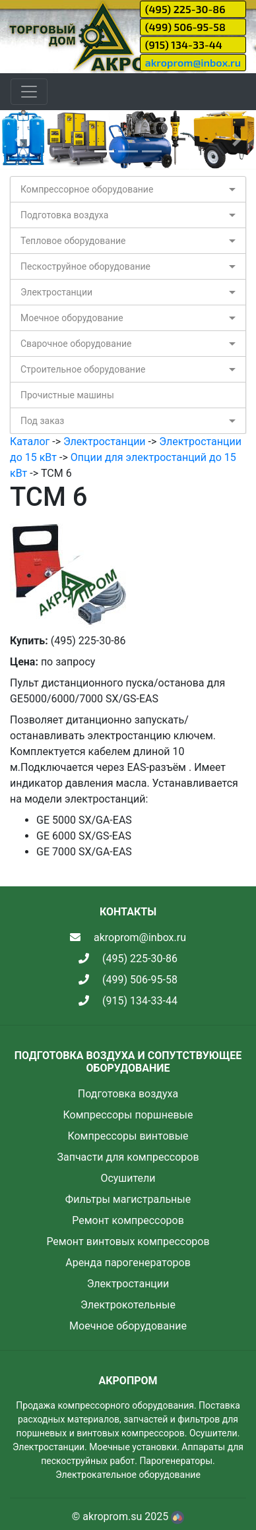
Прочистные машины (67, 395)
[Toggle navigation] (29, 91)
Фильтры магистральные (128, 1199)
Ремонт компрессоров (128, 1220)
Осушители (127, 1178)
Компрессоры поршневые (128, 1115)
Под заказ (42, 420)
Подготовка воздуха (64, 215)
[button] (19, 139)
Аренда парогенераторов (128, 1262)
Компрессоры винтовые (127, 1136)
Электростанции (56, 292)
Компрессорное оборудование (86, 189)
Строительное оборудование (82, 369)
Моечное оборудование (71, 318)
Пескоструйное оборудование (85, 266)
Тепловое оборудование (73, 240)
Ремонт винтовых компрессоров (127, 1241)
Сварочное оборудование (76, 343)
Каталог (29, 441)
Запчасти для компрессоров (128, 1157)
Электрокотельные (128, 1305)
